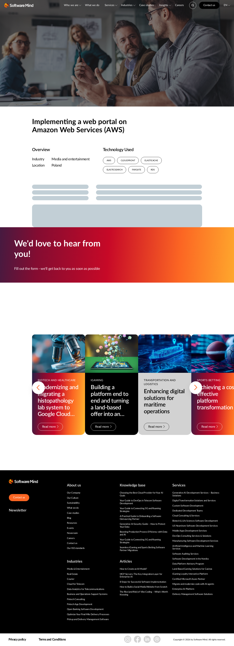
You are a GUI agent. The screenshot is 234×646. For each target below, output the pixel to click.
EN (225, 5)
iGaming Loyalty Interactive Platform (190, 574)
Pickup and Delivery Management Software (88, 619)
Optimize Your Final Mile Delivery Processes (88, 614)
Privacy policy (17, 639)
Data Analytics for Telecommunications (85, 589)
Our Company (73, 493)
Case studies (146, 5)
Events (70, 528)
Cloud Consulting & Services (185, 516)
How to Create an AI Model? (133, 569)
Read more (50, 426)
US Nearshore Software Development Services (195, 526)
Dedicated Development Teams (187, 511)
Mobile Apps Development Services (189, 531)
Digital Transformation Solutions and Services (194, 501)
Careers (179, 5)
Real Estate (72, 574)
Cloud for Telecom (75, 584)
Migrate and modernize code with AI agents (193, 584)
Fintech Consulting (76, 599)
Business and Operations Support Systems (87, 594)
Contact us (209, 5)
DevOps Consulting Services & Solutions (191, 536)
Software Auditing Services (185, 554)
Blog (69, 518)
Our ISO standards (76, 548)
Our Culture (72, 498)
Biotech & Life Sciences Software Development (195, 521)
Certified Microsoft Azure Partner (188, 579)
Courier (70, 579)
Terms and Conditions (52, 639)
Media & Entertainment (78, 569)
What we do (92, 5)
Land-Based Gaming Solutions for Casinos (192, 569)
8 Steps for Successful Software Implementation (143, 582)
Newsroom (72, 533)
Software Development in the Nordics (190, 559)
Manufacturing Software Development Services (195, 541)
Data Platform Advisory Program (188, 564)
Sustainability (73, 503)
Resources (72, 523)
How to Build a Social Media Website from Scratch (143, 587)
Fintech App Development (79, 604)
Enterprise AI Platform (183, 589)
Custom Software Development (187, 506)
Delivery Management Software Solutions (192, 594)
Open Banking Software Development (85, 609)
